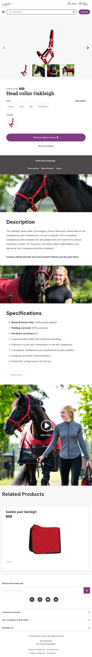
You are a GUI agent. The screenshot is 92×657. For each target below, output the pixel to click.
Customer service (11, 612)
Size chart (80, 100)
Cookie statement (37, 653)
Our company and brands (15, 620)
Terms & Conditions (36, 650)
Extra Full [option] (43, 106)
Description (33, 168)
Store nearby (85, 3)
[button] (4, 48)
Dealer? (74, 4)
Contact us (7, 627)
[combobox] (42, 12)
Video (58, 168)
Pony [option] (11, 106)
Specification (47, 168)
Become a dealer (46, 145)
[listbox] (46, 123)
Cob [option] (21, 106)
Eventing (84, 12)
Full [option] (31, 106)
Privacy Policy (53, 650)
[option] (11, 123)
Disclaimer (51, 653)
